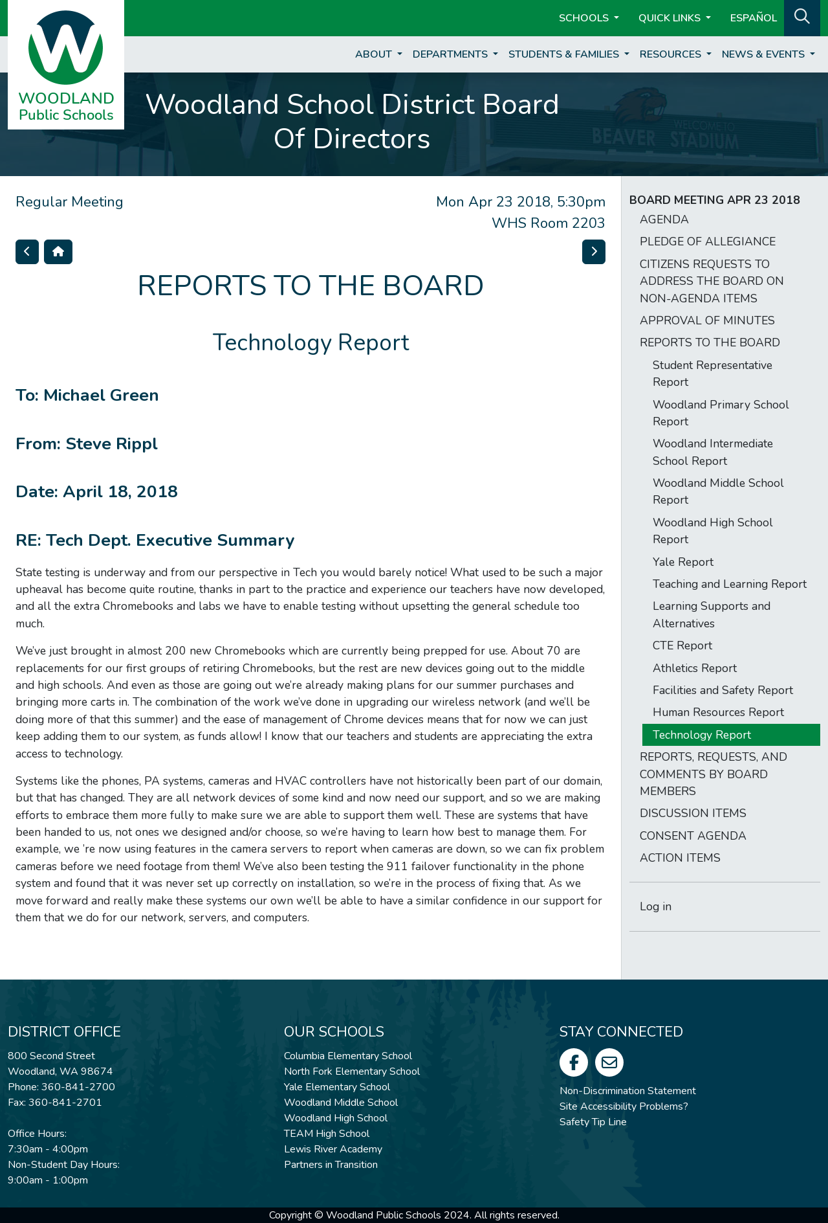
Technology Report (702, 735)
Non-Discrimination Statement (628, 1091)
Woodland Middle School (341, 1102)
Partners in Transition (331, 1165)
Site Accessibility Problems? (624, 1106)
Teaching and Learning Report (730, 584)
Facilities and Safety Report (723, 690)
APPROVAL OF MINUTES (707, 320)
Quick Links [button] (670, 18)
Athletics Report (695, 668)
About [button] (375, 54)
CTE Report (682, 645)
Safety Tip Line (593, 1122)
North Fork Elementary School (352, 1071)
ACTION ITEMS (680, 858)
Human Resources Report (718, 712)
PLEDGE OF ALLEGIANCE (708, 241)
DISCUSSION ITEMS (693, 813)
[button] (802, 17)
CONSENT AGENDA (693, 836)
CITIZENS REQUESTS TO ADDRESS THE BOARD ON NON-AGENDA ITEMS (712, 281)
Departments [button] (451, 54)
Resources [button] (672, 54)
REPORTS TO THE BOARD (710, 342)
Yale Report (683, 562)
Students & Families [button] (565, 54)
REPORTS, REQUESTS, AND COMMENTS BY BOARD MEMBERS (713, 774)
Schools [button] (585, 18)
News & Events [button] (764, 54)
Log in (655, 906)
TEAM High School (326, 1134)
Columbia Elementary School (348, 1056)
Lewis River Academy (333, 1149)
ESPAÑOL (753, 18)
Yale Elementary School (337, 1087)
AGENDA (664, 219)
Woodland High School (335, 1118)
